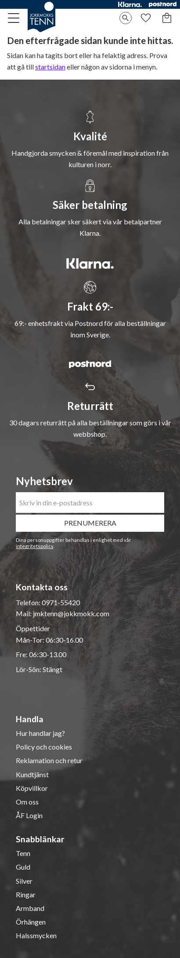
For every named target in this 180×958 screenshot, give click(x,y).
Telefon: (29, 602)
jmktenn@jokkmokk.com (71, 613)
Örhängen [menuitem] (31, 922)
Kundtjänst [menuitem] (32, 775)
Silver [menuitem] (24, 881)
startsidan (50, 66)
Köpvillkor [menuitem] (32, 788)
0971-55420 (61, 602)
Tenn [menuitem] (23, 853)
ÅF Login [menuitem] (29, 815)
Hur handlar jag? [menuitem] (40, 733)
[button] (14, 18)
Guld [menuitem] (23, 867)
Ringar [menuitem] (26, 895)
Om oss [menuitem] (27, 802)
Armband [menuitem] (30, 908)
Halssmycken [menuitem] (36, 936)
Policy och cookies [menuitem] (44, 747)
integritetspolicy (34, 546)
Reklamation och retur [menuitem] (49, 760)
